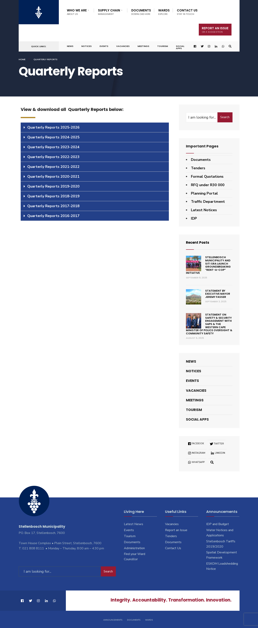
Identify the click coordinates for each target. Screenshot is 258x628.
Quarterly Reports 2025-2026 (53, 127)
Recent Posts (198, 242)
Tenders (198, 168)
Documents (141, 12)
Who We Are (77, 12)
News (70, 46)
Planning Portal (204, 193)
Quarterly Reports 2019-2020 (53, 186)
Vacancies (123, 46)
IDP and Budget (217, 524)
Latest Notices (204, 210)
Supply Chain (109, 12)
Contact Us (187, 12)
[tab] (95, 127)
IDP (194, 218)
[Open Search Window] (230, 46)
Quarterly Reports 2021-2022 (53, 166)
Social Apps (180, 47)
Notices (86, 46)
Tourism (162, 46)
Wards (164, 12)
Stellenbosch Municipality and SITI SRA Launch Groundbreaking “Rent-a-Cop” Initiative (208, 265)
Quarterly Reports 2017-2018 (53, 206)
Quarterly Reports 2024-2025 (53, 137)
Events (104, 46)
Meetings (143, 46)
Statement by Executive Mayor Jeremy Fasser (217, 294)
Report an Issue (176, 530)
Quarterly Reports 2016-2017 (53, 215)
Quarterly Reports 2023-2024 (53, 147)
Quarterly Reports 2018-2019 (53, 196)
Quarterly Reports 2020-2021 (53, 176)
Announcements (112, 619)
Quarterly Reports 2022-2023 (53, 156)
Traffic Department (208, 201)
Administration (134, 548)
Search (224, 117)
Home (22, 59)
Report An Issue (215, 29)
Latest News (133, 524)
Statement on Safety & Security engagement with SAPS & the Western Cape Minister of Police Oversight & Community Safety (209, 324)
